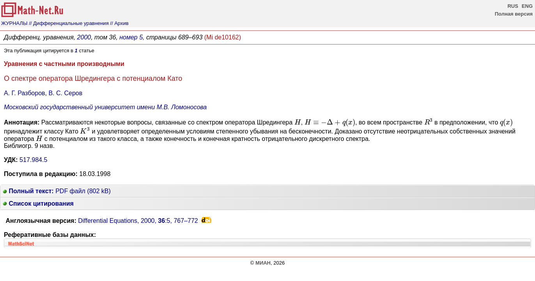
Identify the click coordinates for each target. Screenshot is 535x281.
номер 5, (131, 37)
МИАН (263, 263)
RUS (512, 6)
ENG (527, 6)
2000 (84, 37)
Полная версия (514, 14)
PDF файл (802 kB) (57, 191)
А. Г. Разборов (24, 93)
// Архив (119, 23)
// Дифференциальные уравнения (68, 23)
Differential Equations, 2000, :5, (138, 220)
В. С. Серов (65, 93)
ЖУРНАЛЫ (14, 23)
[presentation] (297, 122)
